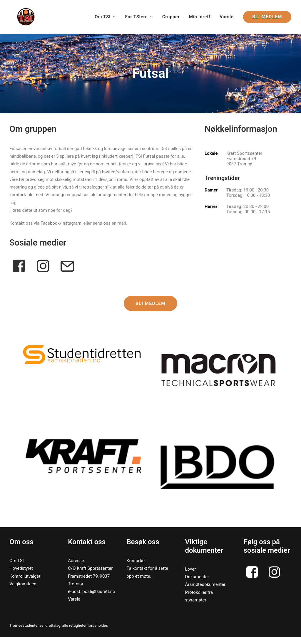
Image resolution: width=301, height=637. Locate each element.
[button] (82, 354)
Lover (190, 569)
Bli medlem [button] (150, 303)
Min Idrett (199, 16)
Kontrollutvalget (24, 576)
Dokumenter (197, 576)
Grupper (171, 16)
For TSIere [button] (139, 16)
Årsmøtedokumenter (205, 584)
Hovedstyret (21, 568)
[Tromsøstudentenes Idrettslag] (18, 17)
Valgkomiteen (22, 583)
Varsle (227, 16)
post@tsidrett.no (98, 591)
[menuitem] (107, 16)
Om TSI (105, 16)
